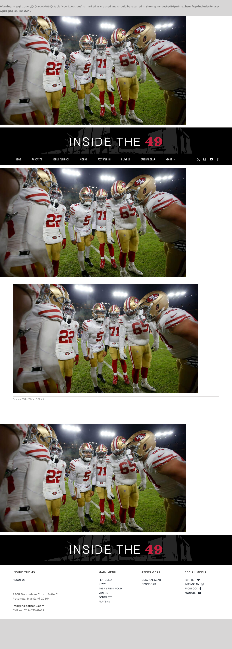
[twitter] (198, 159)
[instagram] (204, 159)
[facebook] (217, 159)
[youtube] (211, 159)
